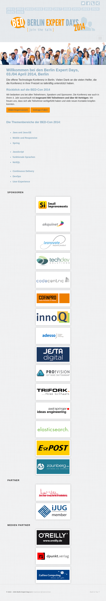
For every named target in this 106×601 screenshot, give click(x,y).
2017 (57, 9)
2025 (10, 12)
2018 (67, 9)
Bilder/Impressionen (18, 110)
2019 (76, 9)
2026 (19, 12)
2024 (95, 9)
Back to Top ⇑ (95, 592)
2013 (29, 9)
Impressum (37, 592)
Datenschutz (46, 592)
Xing (98, 3)
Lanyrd (93, 3)
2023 (85, 9)
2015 (38, 9)
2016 (48, 9)
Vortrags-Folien (40, 110)
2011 (10, 9)
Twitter (83, 3)
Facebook (88, 3)
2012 (19, 9)
